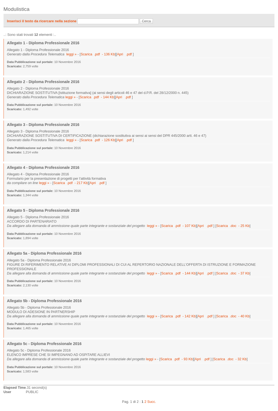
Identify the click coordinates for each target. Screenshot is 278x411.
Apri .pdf (125, 54)
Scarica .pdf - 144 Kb (97, 97)
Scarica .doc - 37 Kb (232, 273)
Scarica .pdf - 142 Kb (178, 316)
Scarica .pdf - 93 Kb (176, 359)
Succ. (151, 402)
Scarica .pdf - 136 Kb (98, 54)
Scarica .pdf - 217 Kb (70, 183)
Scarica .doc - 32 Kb (230, 359)
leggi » (71, 54)
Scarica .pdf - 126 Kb (98, 140)
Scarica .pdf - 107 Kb (178, 226)
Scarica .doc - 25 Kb (232, 226)
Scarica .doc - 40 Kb (232, 316)
